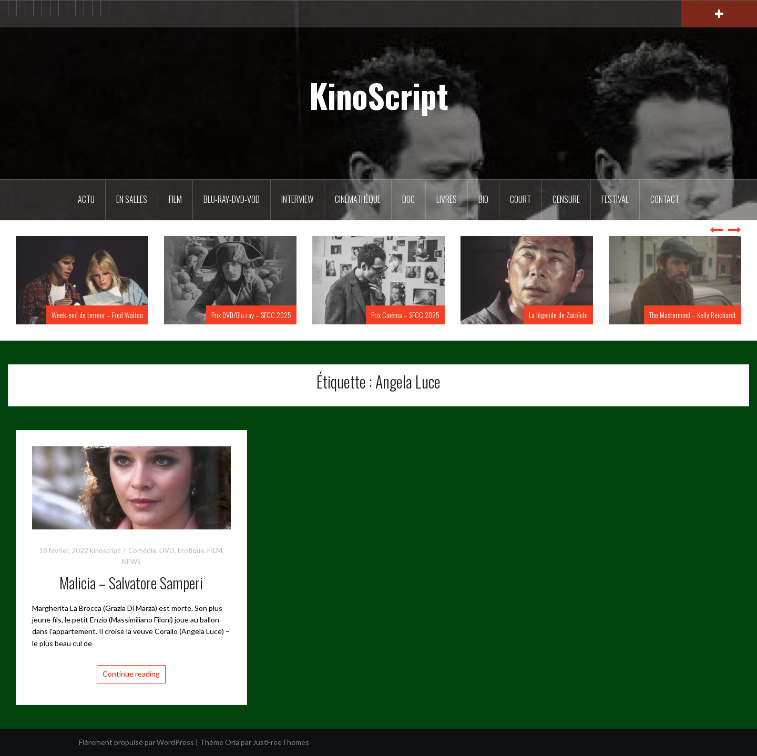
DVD (167, 550)
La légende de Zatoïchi (558, 314)
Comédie (142, 550)
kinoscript (105, 550)
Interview (297, 199)
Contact (664, 199)
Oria (232, 742)
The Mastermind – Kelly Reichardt (692, 314)
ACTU (86, 199)
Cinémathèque (358, 199)
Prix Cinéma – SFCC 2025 (405, 314)
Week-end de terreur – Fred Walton (97, 314)
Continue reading (131, 673)
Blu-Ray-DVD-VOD (231, 199)
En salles (131, 199)
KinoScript (378, 95)
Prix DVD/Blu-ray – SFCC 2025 (251, 314)
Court (520, 199)
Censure (566, 199)
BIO (483, 199)
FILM (175, 199)
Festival (615, 199)
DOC (408, 199)
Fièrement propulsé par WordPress (136, 742)
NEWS (131, 561)
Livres (446, 199)
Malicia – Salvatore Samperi (131, 583)
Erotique (191, 550)
